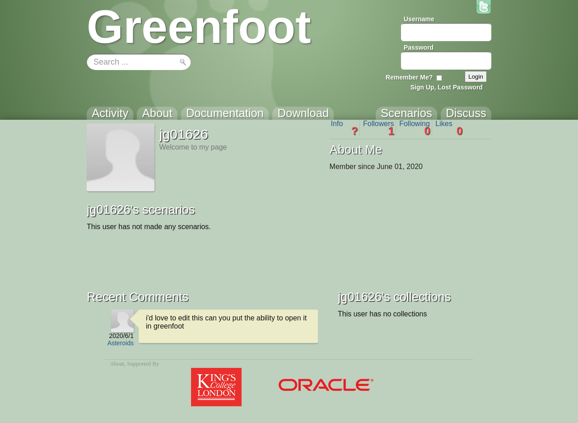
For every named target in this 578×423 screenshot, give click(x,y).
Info (344, 128)
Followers (378, 128)
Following (414, 128)
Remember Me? (409, 77)
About (117, 364)
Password (419, 47)
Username (419, 19)
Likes (448, 128)
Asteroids (120, 343)
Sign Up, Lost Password (446, 87)
